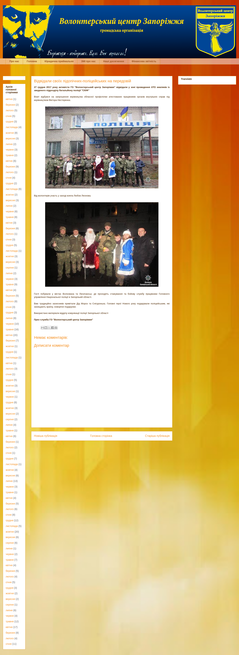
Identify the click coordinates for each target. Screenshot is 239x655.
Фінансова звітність (144, 61)
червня (10, 149)
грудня (9, 121)
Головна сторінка (101, 435)
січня (9, 116)
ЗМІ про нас (88, 61)
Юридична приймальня (59, 61)
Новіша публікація (45, 435)
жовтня (10, 132)
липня (9, 144)
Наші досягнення (113, 61)
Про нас (14, 61)
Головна (32, 61)
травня (10, 155)
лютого (10, 110)
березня (10, 104)
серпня (10, 267)
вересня (10, 138)
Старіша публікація (157, 435)
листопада (12, 127)
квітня (9, 99)
